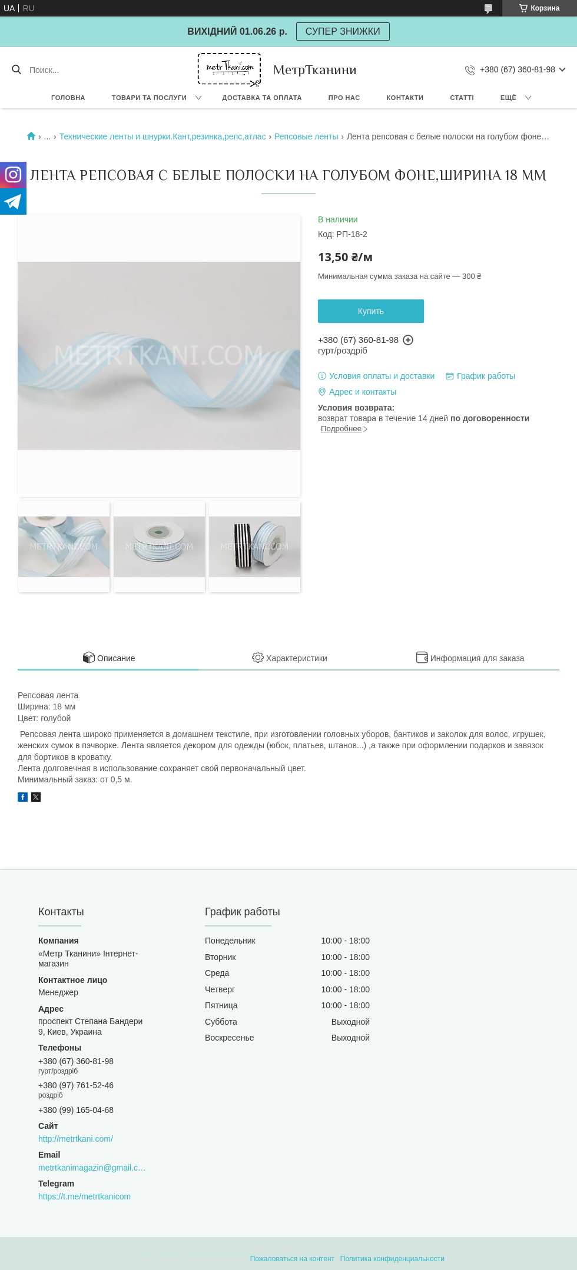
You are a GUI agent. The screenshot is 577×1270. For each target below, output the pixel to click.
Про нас (344, 97)
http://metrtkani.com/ (75, 1139)
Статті (462, 97)
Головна (68, 97)
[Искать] (16, 70)
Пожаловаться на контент (292, 1259)
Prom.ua (339, 1248)
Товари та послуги (149, 97)
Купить (371, 311)
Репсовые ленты (306, 136)
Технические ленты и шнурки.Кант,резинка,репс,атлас (162, 136)
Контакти (405, 97)
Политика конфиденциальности (392, 1259)
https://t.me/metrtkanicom (84, 1196)
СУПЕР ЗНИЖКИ (343, 31)
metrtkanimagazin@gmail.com (92, 1167)
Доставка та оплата (262, 97)
